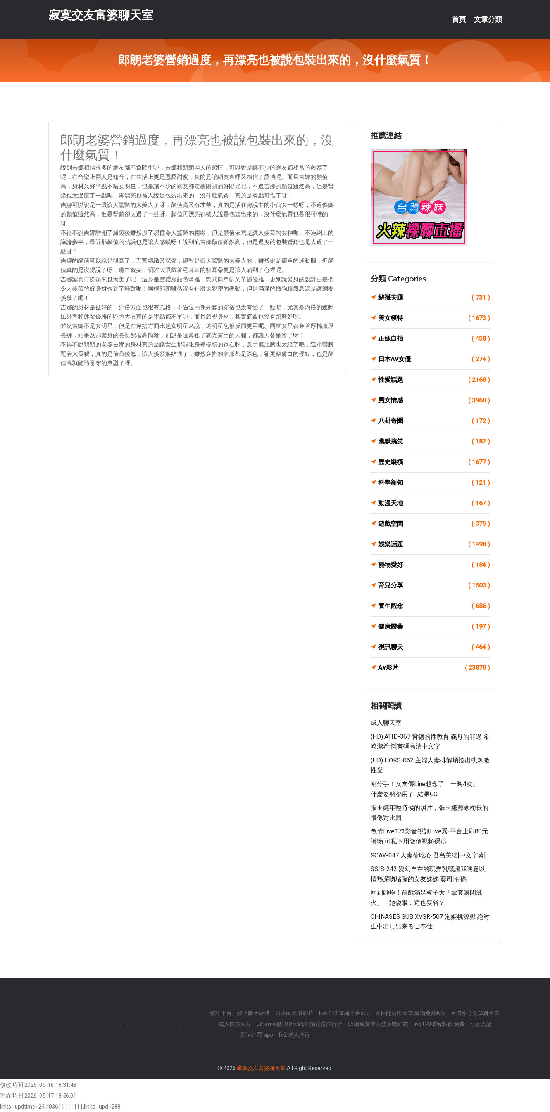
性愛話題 (434, 379)
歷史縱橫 (434, 462)
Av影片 (434, 667)
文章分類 (488, 19)
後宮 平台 (220, 1013)
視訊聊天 (434, 647)
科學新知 (434, 482)
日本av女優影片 (294, 1013)
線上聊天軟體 (253, 1013)
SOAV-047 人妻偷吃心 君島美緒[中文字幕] (428, 855)
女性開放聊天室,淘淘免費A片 (410, 1013)
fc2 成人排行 (294, 1035)
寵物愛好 (434, 564)
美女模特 (434, 318)
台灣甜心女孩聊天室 (475, 1013)
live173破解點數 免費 (439, 1024)
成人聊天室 (386, 722)
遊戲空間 (434, 523)
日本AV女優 (434, 359)
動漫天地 (434, 503)
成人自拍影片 (235, 1024)
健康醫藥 (434, 626)
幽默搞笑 (434, 441)
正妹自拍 (434, 338)
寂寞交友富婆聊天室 (100, 15)
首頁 (459, 19)
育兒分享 (434, 585)
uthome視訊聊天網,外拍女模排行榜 (299, 1024)
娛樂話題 (434, 544)
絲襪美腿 (434, 297)
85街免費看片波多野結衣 (378, 1024)
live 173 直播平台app (344, 1013)
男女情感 (434, 400)
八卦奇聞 (434, 421)
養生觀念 (434, 606)
